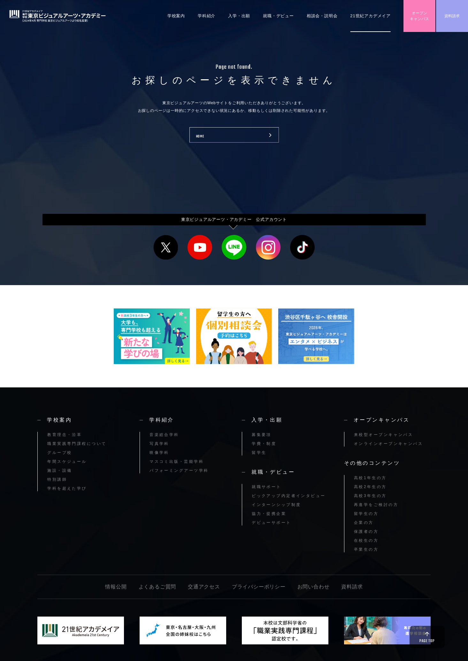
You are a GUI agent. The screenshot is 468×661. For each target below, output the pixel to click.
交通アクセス (204, 586)
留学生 (259, 452)
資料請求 (452, 16)
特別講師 (57, 479)
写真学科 (159, 443)
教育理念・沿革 (64, 434)
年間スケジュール (67, 461)
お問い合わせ (313, 586)
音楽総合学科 (164, 434)
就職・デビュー (278, 15)
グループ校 (59, 452)
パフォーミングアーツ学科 (179, 470)
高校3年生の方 (370, 496)
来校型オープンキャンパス (383, 434)
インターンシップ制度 (276, 504)
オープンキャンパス (419, 16)
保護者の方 (366, 531)
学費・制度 (264, 443)
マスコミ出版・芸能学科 (177, 461)
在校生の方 (366, 540)
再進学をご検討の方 (376, 504)
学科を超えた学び (67, 488)
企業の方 (364, 522)
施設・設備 (59, 470)
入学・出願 (239, 15)
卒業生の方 (366, 549)
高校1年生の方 (370, 478)
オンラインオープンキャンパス (388, 443)
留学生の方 (366, 513)
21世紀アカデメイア (370, 15)
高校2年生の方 (370, 487)
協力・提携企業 (269, 513)
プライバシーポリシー (259, 586)
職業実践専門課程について (76, 443)
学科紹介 (206, 15)
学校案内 (176, 15)
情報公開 (116, 586)
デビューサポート (271, 522)
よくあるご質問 (157, 586)
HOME (200, 136)
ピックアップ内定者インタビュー (289, 496)
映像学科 (159, 452)
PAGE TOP (426, 641)
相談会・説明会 (322, 15)
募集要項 (262, 434)
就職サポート (266, 487)
